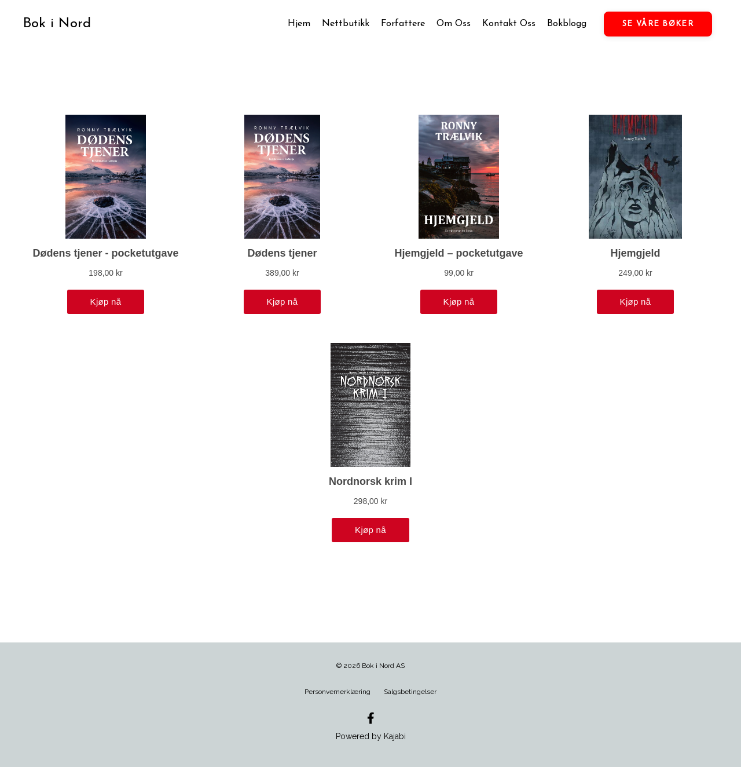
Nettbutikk (345, 23)
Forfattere (403, 23)
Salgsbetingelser (410, 692)
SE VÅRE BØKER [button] (658, 24)
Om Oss (453, 23)
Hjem (299, 23)
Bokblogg (566, 23)
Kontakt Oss (508, 23)
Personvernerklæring (337, 692)
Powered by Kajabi (371, 736)
